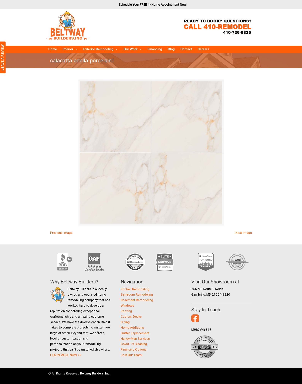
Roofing (126, 311)
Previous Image (61, 233)
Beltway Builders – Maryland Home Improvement (67, 25)
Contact (186, 49)
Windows (127, 305)
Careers (203, 49)
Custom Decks (131, 316)
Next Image (243, 233)
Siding (125, 322)
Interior (70, 49)
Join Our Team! (131, 355)
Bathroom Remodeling (137, 294)
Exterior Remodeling (100, 49)
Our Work (132, 49)
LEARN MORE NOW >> (65, 355)
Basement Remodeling (137, 300)
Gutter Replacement (135, 333)
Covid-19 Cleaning (134, 344)
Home (52, 49)
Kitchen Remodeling (135, 289)
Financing (154, 49)
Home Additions (132, 327)
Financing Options (133, 349)
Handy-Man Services (135, 338)
